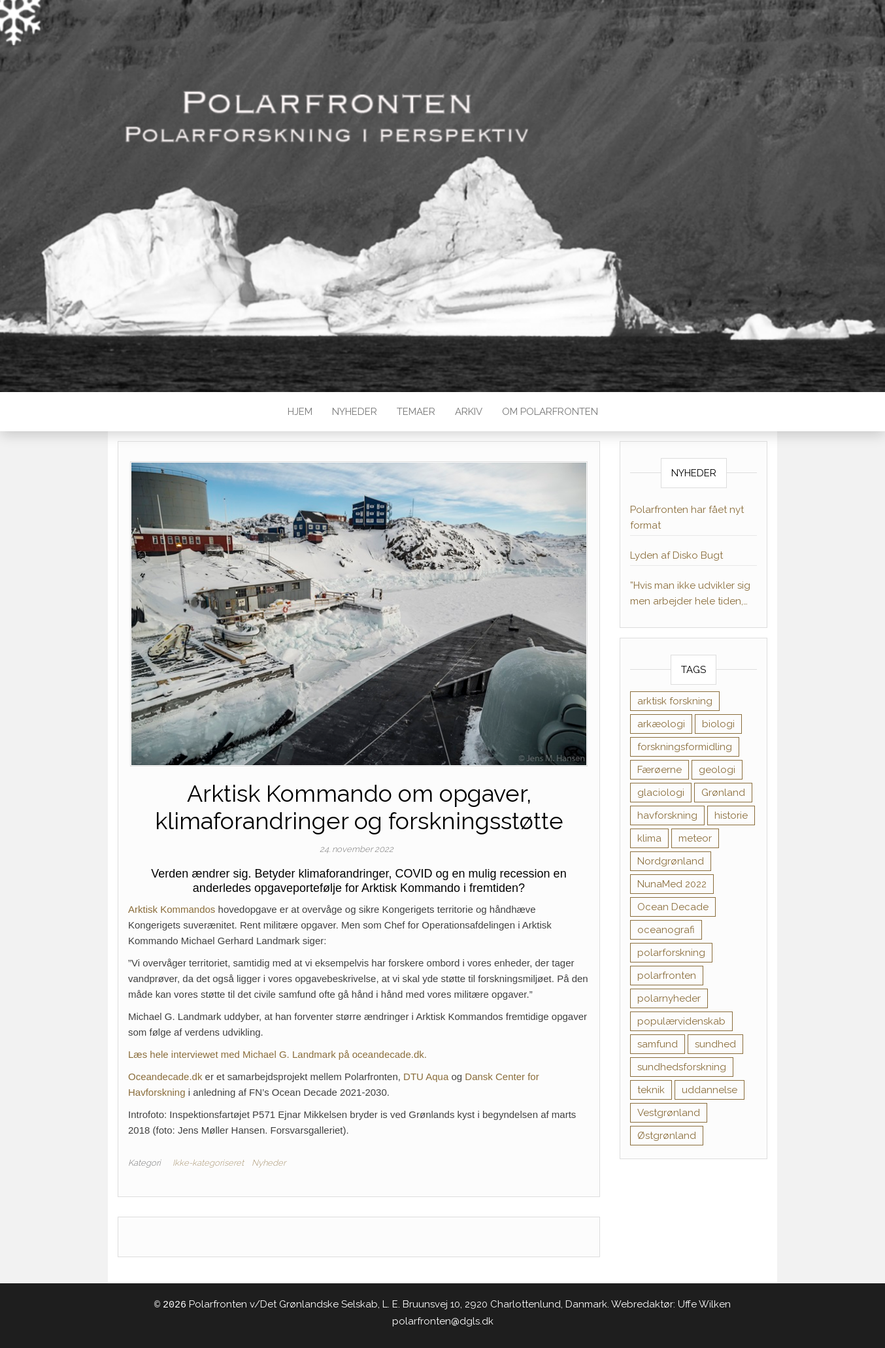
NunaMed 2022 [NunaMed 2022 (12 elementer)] (672, 884)
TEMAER (416, 412)
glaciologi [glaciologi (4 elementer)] (660, 792)
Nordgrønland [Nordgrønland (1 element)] (670, 861)
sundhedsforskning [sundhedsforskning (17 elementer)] (681, 1067)
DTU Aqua (425, 1076)
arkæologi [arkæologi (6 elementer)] (661, 724)
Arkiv (468, 412)
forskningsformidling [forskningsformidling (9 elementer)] (684, 747)
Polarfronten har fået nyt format (687, 517)
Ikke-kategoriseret (208, 1163)
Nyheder (354, 412)
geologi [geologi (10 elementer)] (717, 770)
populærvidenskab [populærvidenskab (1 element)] (681, 1021)
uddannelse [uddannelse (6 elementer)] (709, 1090)
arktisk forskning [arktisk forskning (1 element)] (674, 701)
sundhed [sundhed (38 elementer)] (715, 1044)
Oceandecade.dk (165, 1076)
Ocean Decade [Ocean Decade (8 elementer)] (673, 907)
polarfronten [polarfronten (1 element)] (666, 975)
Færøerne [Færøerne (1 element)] (659, 770)
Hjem (300, 412)
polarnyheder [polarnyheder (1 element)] (669, 998)
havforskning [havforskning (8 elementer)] (667, 815)
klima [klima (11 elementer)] (649, 838)
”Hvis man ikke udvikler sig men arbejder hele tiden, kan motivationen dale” (690, 594)
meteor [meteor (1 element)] (695, 838)
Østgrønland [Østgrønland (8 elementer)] (666, 1136)
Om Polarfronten (550, 412)
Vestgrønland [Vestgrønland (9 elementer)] (668, 1113)
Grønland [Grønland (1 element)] (723, 792)
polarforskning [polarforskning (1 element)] (671, 953)
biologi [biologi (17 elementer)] (718, 724)
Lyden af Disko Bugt (676, 555)
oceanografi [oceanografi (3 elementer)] (666, 930)
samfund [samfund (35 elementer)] (657, 1044)
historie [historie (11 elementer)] (731, 815)
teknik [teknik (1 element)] (651, 1090)
